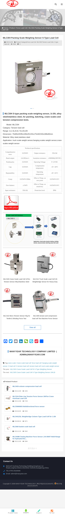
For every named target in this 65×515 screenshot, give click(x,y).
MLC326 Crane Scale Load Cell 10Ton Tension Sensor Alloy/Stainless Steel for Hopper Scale (16, 281)
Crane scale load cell (24, 363)
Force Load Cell (21, 28)
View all (32, 327)
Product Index (13, 511)
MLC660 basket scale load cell (24, 426)
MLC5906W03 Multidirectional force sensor (29, 406)
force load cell (36, 363)
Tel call (52, 511)
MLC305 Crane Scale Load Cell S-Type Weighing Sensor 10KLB (32, 372)
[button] (32, 108)
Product (12, 28)
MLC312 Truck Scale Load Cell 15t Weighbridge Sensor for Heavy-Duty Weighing (44, 281)
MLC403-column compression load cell (27, 386)
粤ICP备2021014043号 (49, 483)
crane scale (12, 363)
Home (5, 28)
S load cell (12, 366)
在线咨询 (26, 511)
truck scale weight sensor (50, 366)
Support (39, 511)
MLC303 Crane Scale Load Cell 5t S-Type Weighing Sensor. (31, 369)
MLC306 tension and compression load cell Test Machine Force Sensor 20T (44, 318)
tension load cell (35, 366)
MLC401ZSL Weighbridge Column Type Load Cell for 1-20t (34, 416)
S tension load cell (22, 366)
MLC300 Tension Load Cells (45, 42)
